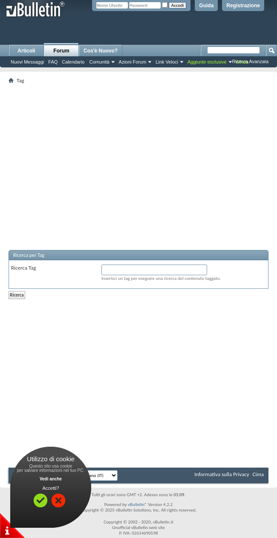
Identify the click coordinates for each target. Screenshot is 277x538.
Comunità (99, 61)
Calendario (73, 61)
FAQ (53, 61)
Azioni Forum (133, 61)
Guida (206, 6)
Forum (61, 51)
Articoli (26, 51)
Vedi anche (51, 479)
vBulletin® (137, 504)
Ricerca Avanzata (250, 61)
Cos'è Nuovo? (101, 51)
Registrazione (243, 6)
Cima (258, 474)
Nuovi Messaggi (27, 61)
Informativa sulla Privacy (221, 474)
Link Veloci (167, 61)
